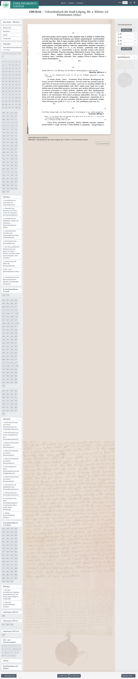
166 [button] (11, 165)
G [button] (19, 646)
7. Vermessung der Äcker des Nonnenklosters (9, 263)
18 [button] (9, 65)
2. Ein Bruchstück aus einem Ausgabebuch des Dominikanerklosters (10, 436)
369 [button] (3, 562)
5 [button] (12, 53)
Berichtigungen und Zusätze (10, 667)
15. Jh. (120, 41)
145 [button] (7, 149)
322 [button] (11, 407)
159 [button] (16, 159)
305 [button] (7, 394)
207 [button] (16, 303)
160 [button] (3, 162)
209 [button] (7, 307)
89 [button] (6, 104)
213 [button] (7, 310)
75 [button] (19, 95)
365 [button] (3, 558)
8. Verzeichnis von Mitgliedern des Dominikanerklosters (10, 487)
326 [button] (11, 411)
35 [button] (6, 75)
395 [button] (11, 581)
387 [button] (11, 575)
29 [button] (6, 72)
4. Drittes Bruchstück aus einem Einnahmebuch (10, 453)
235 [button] (16, 330)
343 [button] (11, 539)
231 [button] (16, 327)
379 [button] (11, 568)
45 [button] (19, 78)
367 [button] (11, 558)
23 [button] (6, 68)
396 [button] (3, 616)
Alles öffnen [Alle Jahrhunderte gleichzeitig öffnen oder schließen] (126, 30)
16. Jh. (120, 44)
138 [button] (11, 142)
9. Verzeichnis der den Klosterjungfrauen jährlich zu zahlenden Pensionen (11, 280)
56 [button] (16, 85)
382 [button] (7, 571)
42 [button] (9, 78)
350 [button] (7, 545)
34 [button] (3, 75)
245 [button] (7, 340)
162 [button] (11, 162)
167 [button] (16, 165)
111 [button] (16, 119)
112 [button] (3, 123)
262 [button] (11, 353)
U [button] (15, 652)
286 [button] (16, 373)
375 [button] (11, 565)
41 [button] (6, 78)
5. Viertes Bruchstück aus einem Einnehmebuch (10, 461)
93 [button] (19, 104)
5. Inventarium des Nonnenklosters (10, 242)
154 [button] (11, 156)
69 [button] (19, 91)
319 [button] (16, 404)
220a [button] (12, 317)
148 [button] (3, 152)
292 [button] (7, 379)
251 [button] (16, 343)
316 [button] (3, 404)
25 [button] (13, 68)
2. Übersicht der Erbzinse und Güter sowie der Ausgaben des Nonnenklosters (10, 211)
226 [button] (8, 323)
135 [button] (16, 139)
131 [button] (16, 136)
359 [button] (11, 552)
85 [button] (13, 101)
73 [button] (13, 95)
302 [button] (11, 391)
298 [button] (16, 382)
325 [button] (7, 411)
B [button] (5, 646)
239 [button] (16, 333)
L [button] (11, 649)
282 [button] (16, 369)
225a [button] (3, 323)
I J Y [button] (6, 649)
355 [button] (11, 548)
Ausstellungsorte (124, 57)
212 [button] (3, 310)
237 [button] (7, 333)
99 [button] (19, 108)
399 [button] (11, 624)
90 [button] (9, 104)
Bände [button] (63, 3)
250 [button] (11, 343)
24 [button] (9, 68)
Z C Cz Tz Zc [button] (11, 656)
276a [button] (8, 366)
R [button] (7, 652)
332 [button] (16, 529)
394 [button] (7, 581)
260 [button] (3, 353)
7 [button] (17, 53)
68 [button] (16, 91)
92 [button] (16, 104)
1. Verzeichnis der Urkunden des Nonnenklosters (9, 203)
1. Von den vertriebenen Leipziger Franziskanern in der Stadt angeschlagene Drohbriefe (11, 594)
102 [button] (11, 113)
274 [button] (11, 363)
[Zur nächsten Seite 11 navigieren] (128, 676)
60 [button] (9, 88)
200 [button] (3, 300)
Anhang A (6, 197)
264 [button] (3, 356)
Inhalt (5, 35)
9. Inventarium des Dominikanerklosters (10, 494)
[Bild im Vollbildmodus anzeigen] (110, 21)
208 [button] (3, 307)
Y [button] (5, 656)
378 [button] (7, 568)
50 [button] (16, 81)
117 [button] (7, 126)
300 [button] (3, 391)
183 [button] (16, 179)
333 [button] (3, 532)
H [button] (2, 649)
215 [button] (16, 310)
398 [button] (7, 624)
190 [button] (11, 185)
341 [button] (3, 539)
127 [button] (16, 133)
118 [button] (11, 126)
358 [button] (7, 552)
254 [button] (11, 346)
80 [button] (16, 98)
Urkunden (6, 44)
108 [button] (3, 119)
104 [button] (3, 116)
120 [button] (3, 129)
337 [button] (3, 535)
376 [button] (16, 565)
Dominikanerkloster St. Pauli (10, 290)
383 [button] (11, 571)
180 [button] (3, 179)
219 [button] (3, 317)
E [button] (14, 646)
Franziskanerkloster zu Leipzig (10, 524)
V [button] (18, 652)
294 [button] (16, 379)
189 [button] (7, 185)
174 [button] (11, 172)
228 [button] (3, 327)
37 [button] (13, 75)
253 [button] (7, 346)
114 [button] (11, 123)
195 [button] (16, 189)
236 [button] (3, 333)
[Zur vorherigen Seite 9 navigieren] (9, 676)
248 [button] (3, 343)
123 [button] (16, 129)
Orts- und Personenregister (9, 641)
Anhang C (6, 586)
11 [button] (6, 62)
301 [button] (7, 391)
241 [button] (7, 336)
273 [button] (7, 363)
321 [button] (7, 407)
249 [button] (7, 343)
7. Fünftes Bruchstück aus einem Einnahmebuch (11, 479)
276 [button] (3, 366)
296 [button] (7, 382)
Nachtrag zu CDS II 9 (10, 621)
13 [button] (13, 62)
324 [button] (3, 411)
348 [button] (16, 542)
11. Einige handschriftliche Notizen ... (9, 515)
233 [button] (7, 330)
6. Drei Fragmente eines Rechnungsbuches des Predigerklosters (11, 470)
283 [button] (3, 373)
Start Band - (11, 22)
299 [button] (3, 386)
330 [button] (7, 529)
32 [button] (16, 72)
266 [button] (11, 356)
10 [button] (3, 62)
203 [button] (16, 300)
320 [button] (3, 407)
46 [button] (3, 81)
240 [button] (3, 336)
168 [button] (3, 169)
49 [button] (13, 81)
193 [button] (7, 189)
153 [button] (7, 156)
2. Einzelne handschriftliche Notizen (9, 604)
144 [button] (3, 149)
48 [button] (9, 81)
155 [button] (16, 156)
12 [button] (9, 62)
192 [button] (3, 189)
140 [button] (3, 146)
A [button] (2, 646)
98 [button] (16, 108)
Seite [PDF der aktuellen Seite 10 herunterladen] (63, 676)
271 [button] (16, 359)
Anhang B (6, 419)
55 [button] (13, 85)
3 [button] (7, 53)
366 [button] (7, 558)
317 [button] (7, 404)
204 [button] (3, 303)
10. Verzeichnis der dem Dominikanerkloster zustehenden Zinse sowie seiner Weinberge (10, 504)
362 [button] (7, 555)
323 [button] (16, 407)
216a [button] (8, 313)
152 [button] (3, 156)
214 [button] (11, 310)
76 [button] (3, 98)
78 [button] (9, 98)
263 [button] (16, 353)
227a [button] (17, 323)
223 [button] (7, 320)
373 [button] (3, 565)
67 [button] (13, 91)
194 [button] (11, 189)
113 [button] (7, 123)
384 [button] (16, 571)
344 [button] (16, 539)
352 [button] (16, 545)
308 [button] (3, 397)
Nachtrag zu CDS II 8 (10, 612)
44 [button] (16, 78)
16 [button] (3, 65)
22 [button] (3, 68)
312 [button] (3, 401)
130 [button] (11, 136)
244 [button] (3, 340)
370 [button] (7, 562)
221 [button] (16, 317)
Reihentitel (7, 28)
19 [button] (13, 65)
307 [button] (16, 394)
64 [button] (3, 91)
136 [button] (3, 142)
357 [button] (3, 552)
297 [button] (11, 382)
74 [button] (16, 95)
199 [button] (7, 295)
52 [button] (3, 85)
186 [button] (11, 182)
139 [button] (16, 142)
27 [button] (19, 68)
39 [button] (19, 75)
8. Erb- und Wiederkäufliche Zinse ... (11, 271)
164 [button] (3, 165)
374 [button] (7, 565)
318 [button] (11, 404)
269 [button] (7, 359)
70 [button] (3, 95)
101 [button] (7, 113)
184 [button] (3, 182)
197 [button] (7, 192)
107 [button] (16, 116)
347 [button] (11, 542)
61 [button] (13, 88)
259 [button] (16, 350)
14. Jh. (120, 37)
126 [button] (11, 133)
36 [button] (9, 75)
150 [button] (11, 152)
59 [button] (6, 88)
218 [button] (16, 313)
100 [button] (3, 113)
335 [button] (11, 532)
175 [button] (16, 172)
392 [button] (16, 578)
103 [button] (16, 113)
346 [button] (7, 542)
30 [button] (9, 72)
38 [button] (16, 75)
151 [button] (16, 152)
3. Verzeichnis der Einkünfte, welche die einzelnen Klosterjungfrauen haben (11, 223)
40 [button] (3, 78)
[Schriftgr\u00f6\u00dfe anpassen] (130, 2)
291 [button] (3, 379)
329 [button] (3, 529)
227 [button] (12, 323)
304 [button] (3, 394)
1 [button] (2, 53)
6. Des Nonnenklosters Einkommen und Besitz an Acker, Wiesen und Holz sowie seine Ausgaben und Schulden (11, 252)
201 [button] (7, 300)
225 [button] (16, 320)
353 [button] (3, 548)
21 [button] (19, 65)
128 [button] (3, 136)
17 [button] (6, 65)
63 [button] (19, 88)
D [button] (11, 646)
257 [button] (7, 350)
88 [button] (3, 104)
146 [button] (11, 149)
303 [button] (16, 391)
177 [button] (7, 175)
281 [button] (11, 369)
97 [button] (13, 108)
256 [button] (3, 350)
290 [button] (16, 376)
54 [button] (9, 85)
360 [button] (16, 552)
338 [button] (7, 535)
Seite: (120, 2)
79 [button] (13, 98)
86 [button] (16, 101)
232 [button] (3, 330)
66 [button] (9, 91)
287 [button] (3, 376)
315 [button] (16, 401)
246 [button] (11, 340)
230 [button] (11, 327)
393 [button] (3, 581)
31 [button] (13, 72)
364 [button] (16, 555)
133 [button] (7, 139)
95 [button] (6, 108)
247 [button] (16, 340)
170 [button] (11, 169)
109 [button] (7, 119)
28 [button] (3, 72)
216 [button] (3, 313)
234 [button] (11, 330)
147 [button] (16, 149)
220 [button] (7, 317)
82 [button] (3, 101)
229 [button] (7, 327)
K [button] (9, 649)
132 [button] (3, 139)
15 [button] (19, 62)
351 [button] (11, 545)
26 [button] (16, 68)
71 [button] (6, 95)
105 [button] (7, 116)
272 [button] (3, 363)
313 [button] (7, 401)
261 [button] (7, 353)
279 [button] (3, 369)
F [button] (16, 646)
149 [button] (7, 152)
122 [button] (11, 129)
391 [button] (11, 578)
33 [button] (19, 72)
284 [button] (7, 373)
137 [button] (7, 142)
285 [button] (11, 373)
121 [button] (7, 129)
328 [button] (3, 414)
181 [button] (7, 179)
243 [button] (16, 336)
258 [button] (11, 350)
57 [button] (19, 85)
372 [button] (16, 562)
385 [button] (3, 575)
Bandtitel (6, 31)
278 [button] (16, 366)
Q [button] (5, 652)
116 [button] (3, 126)
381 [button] (3, 571)
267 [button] (16, 356)
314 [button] (11, 401)
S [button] (10, 652)
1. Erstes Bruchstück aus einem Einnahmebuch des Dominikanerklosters (10, 426)
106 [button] (11, 116)
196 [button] (3, 192)
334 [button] (7, 532)
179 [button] (16, 175)
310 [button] (11, 397)
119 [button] (16, 126)
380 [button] (16, 568)
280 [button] (7, 369)
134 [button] (11, 139)
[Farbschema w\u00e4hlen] (134, 2)
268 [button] (3, 359)
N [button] (17, 649)
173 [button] (7, 172)
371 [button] (11, 562)
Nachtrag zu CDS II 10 (11, 631)
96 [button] (9, 108)
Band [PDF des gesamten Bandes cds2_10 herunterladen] (75, 676)
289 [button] (11, 376)
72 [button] (9, 95)
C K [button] (8, 646)
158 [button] (11, 159)
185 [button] (7, 182)
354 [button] (7, 548)
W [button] (3, 656)
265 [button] (7, 356)
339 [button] (11, 535)
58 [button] (3, 88)
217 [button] (12, 313)
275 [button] (16, 363)
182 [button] (11, 179)
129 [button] (7, 136)
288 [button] (7, 376)
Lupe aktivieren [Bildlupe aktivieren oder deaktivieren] (103, 143)
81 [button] (19, 98)
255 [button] (16, 346)
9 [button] (2, 57)
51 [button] (19, 81)
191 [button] (16, 185)
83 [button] (6, 101)
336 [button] (16, 532)
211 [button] (16, 307)
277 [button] (12, 366)
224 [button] (11, 320)
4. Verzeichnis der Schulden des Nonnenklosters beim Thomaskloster (11, 234)
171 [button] (16, 169)
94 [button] (3, 108)
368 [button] (16, 558)
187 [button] (16, 182)
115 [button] (16, 123)
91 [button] (13, 104)
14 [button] (16, 62)
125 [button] (7, 133)
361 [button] (3, 555)
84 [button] (9, 101)
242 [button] (11, 336)
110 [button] (11, 119)
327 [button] (16, 411)
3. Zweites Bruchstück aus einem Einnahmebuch (11, 445)
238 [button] (11, 333)
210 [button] (11, 307)
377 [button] (3, 568)
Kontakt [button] (80, 3)
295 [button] (3, 382)
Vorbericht (7, 38)
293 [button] (11, 379)
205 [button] (7, 303)
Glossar (5, 661)
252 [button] (3, 346)
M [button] (14, 649)
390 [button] (7, 578)
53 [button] (6, 85)
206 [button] (11, 303)
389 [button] (3, 578)
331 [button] (11, 529)
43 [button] (13, 78)
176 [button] (3, 175)
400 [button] (3, 635)
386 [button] (7, 575)
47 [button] (6, 81)
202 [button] (11, 300)
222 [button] (3, 320)
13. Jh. (120, 34)
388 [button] (16, 575)
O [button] (20, 649)
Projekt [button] (71, 3)
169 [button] (7, 169)
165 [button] (7, 165)
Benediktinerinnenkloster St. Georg (12, 49)
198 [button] (3, 295)
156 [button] (3, 159)
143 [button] (16, 146)
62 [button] (16, 88)
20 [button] (16, 65)
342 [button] (7, 539)
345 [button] (3, 542)
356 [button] (16, 548)
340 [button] (16, 535)
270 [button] (11, 359)
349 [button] (3, 545)
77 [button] (6, 98)
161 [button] (7, 162)
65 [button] (6, 91)
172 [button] (3, 172)
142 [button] (11, 146)
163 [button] (16, 162)
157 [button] (7, 159)
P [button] (2, 652)
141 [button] (7, 146)
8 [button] (19, 53)
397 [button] (3, 624)
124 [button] (3, 133)
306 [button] (11, 394)
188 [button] (3, 185)
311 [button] (16, 397)
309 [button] (7, 397)
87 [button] (19, 101)
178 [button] (11, 175)
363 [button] (11, 555)
